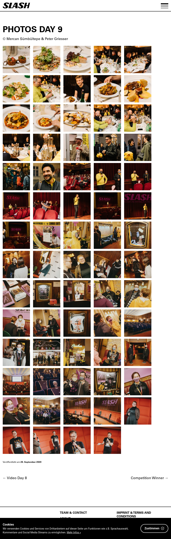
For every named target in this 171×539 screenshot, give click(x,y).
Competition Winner (149, 478)
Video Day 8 (15, 478)
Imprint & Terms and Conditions (134, 514)
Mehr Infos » (74, 532)
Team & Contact (73, 512)
